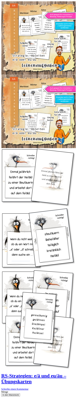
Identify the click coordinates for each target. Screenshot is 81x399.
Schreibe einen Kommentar (14, 389)
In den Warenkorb (10, 395)
